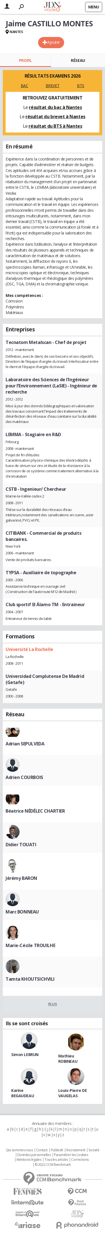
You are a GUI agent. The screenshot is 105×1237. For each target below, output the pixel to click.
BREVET (52, 85)
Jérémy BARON (21, 878)
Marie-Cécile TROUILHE (30, 945)
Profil (25, 60)
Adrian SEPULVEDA (25, 744)
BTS (80, 85)
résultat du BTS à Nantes (55, 126)
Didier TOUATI (21, 844)
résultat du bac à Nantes (55, 107)
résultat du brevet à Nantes (55, 116)
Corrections (79, 1160)
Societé (93, 1150)
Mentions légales (29, 1160)
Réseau (78, 60)
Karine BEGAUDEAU (22, 1093)
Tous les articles (56, 1160)
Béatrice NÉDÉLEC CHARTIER (35, 811)
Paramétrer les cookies (71, 1155)
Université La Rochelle (29, 649)
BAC (24, 85)
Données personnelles (34, 1155)
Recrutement (75, 1150)
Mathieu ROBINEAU (68, 1058)
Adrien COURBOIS (24, 777)
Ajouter (53, 42)
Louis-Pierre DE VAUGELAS (72, 1093)
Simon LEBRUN (25, 1054)
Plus (52, 1003)
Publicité (57, 1150)
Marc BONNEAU (22, 912)
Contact (42, 1150)
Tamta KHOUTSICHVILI (30, 979)
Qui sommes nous (19, 1150)
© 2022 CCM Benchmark (53, 1165)
